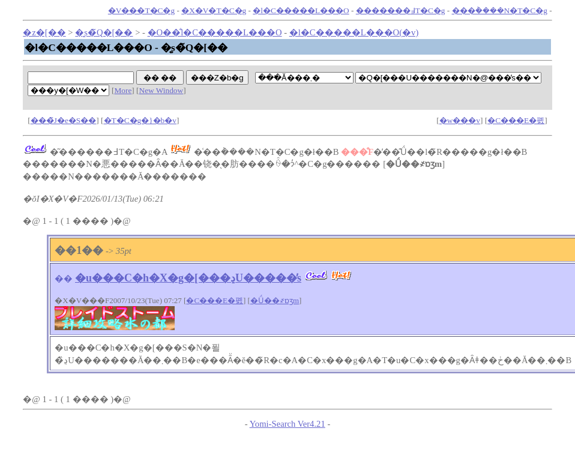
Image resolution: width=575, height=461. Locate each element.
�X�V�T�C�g (213, 10)
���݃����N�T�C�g (499, 10)
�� (64, 278)
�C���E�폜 (515, 120)
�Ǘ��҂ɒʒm (274, 300)
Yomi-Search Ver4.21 (287, 424)
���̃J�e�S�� (64, 120)
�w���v (459, 120)
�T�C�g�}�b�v (140, 120)
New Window (161, 90)
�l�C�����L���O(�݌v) (353, 32)
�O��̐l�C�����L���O (215, 32)
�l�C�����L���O (301, 10)
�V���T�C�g (141, 10)
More (122, 90)
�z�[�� (44, 32)
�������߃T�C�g (400, 10)
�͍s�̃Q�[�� (104, 32)
